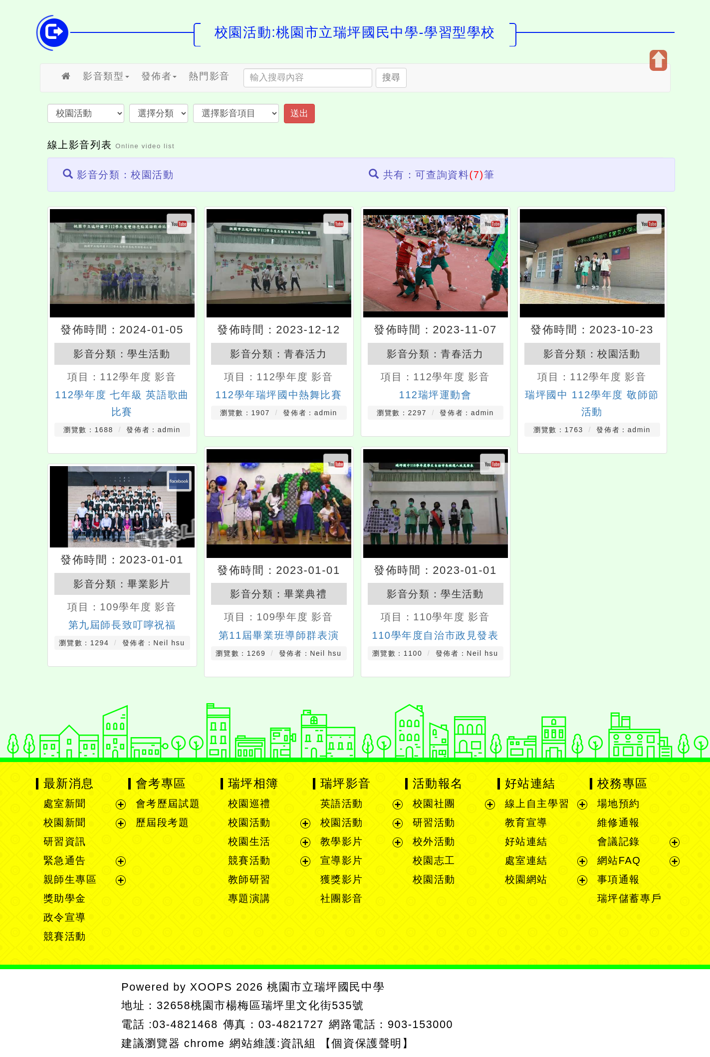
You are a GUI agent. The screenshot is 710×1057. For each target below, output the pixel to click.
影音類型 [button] (106, 76)
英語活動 (341, 803)
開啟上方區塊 (658, 60)
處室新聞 (64, 803)
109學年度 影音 (294, 616)
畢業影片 (148, 583)
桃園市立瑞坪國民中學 (326, 987)
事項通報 (618, 879)
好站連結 (530, 783)
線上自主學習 (537, 803)
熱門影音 (209, 76)
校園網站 (526, 879)
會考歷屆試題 (168, 803)
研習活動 (434, 822)
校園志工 (434, 860)
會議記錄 (618, 841)
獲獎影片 (341, 879)
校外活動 (434, 841)
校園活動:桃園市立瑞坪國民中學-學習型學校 (355, 32)
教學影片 (341, 841)
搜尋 (391, 77)
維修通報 (618, 822)
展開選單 (121, 804)
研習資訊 (64, 841)
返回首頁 (566, 1013)
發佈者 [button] (159, 76)
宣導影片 (341, 860)
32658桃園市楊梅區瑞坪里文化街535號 (260, 1005)
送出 (299, 113)
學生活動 (148, 353)
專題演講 (249, 898)
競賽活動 (64, 936)
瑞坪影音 (345, 783)
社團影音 (341, 898)
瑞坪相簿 (253, 783)
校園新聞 (64, 822)
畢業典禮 (305, 593)
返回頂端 (640, 1013)
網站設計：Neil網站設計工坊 (75, 1015)
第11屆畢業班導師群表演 (279, 635)
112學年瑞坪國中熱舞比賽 (278, 394)
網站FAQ (619, 860)
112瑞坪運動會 (435, 394)
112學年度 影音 (138, 376)
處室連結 (526, 860)
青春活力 (305, 353)
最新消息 (68, 783)
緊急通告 (64, 860)
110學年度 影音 (451, 616)
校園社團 (434, 803)
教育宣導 (526, 822)
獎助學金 (64, 898)
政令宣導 (64, 917)
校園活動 (618, 353)
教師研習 (249, 879)
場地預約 (618, 803)
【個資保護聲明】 (367, 1043)
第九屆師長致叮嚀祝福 (122, 624)
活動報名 (438, 783)
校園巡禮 (249, 803)
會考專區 (161, 783)
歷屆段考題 (163, 822)
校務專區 (622, 783)
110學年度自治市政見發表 (435, 635)
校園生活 (249, 841)
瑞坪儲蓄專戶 (629, 898)
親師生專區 (70, 879)
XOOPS (211, 987)
